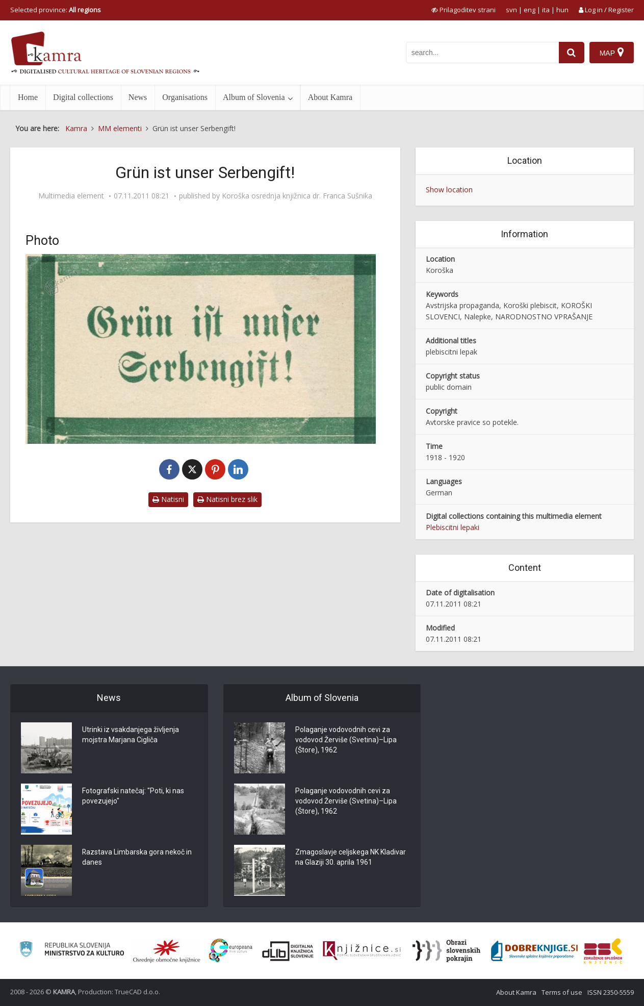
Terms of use (562, 992)
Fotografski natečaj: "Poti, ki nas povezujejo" (133, 796)
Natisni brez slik (227, 499)
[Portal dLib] (288, 951)
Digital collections (83, 97)
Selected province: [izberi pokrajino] (55, 9)
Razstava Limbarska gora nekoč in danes (137, 857)
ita (546, 9)
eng (529, 9)
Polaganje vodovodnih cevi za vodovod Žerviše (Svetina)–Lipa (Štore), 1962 (346, 740)
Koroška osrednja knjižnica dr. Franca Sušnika (297, 195)
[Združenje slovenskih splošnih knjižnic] (361, 951)
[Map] (611, 52)
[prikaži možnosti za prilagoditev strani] (463, 9)
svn (511, 9)
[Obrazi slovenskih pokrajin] (446, 951)
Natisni (168, 499)
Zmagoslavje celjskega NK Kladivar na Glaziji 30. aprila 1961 (350, 857)
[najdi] (571, 52)
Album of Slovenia (254, 97)
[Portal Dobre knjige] (534, 951)
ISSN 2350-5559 (610, 992)
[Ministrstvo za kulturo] (71, 951)
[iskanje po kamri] (482, 52)
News (137, 97)
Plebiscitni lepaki (452, 527)
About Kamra (330, 97)
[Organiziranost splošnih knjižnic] (167, 951)
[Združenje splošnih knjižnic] (603, 951)
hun (562, 9)
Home (28, 97)
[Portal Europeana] (230, 951)
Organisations (185, 97)
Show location (449, 189)
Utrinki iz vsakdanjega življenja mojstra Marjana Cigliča (130, 735)
